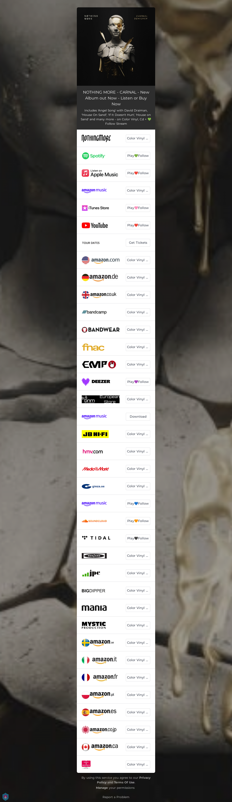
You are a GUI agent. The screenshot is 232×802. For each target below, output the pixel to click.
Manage (102, 788)
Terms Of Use (124, 782)
